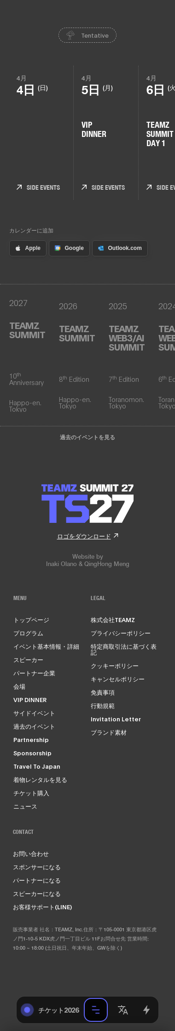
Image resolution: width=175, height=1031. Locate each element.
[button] (123, 1009)
